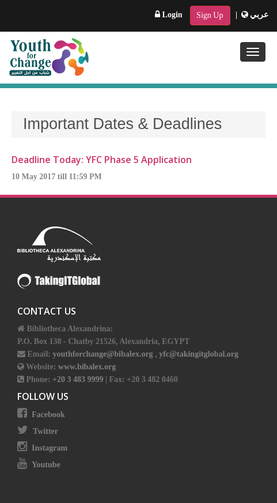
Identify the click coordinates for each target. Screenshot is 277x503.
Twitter (45, 431)
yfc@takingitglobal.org (198, 354)
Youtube (46, 464)
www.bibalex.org (87, 366)
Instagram (49, 448)
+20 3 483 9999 (78, 379)
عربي (255, 14)
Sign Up (209, 15)
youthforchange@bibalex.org (102, 354)
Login (169, 14)
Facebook (48, 414)
